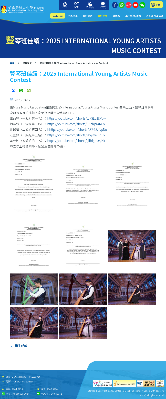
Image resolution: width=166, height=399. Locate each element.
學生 (65, 5)
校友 (103, 5)
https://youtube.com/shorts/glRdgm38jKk (76, 140)
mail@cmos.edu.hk (22, 381)
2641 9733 (17, 389)
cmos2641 (56, 393)
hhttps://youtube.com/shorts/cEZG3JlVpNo (77, 129)
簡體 (158, 4)
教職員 (90, 5)
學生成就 (21, 345)
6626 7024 (23, 393)
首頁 (12, 63)
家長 (77, 5)
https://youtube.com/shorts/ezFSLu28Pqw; (76, 118)
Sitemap (91, 390)
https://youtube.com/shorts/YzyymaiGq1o (76, 135)
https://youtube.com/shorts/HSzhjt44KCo (76, 124)
